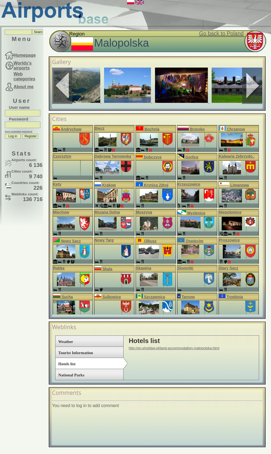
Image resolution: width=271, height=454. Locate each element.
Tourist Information (75, 353)
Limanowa (234, 185)
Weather (65, 341)
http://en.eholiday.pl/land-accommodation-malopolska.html (174, 348)
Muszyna (144, 212)
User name (19, 107)
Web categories (24, 76)
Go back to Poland (221, 33)
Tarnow (186, 297)
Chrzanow (232, 129)
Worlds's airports (23, 65)
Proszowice (229, 240)
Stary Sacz (228, 268)
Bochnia (147, 129)
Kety (57, 184)
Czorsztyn (62, 156)
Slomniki (185, 268)
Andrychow (67, 129)
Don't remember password (18, 131)
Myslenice (191, 213)
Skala (103, 269)
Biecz (100, 128)
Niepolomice (230, 212)
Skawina (143, 268)
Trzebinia (231, 297)
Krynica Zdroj (152, 185)
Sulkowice (108, 297)
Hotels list (67, 364)
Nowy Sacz (67, 241)
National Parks (71, 375)
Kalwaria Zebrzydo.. (236, 156)
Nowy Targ (104, 240)
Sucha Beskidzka (63, 299)
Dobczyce (149, 157)
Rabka (58, 268)
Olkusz (146, 241)
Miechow (61, 212)
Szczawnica (150, 297)
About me (24, 86)
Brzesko (191, 129)
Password (18, 119)
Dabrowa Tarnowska (113, 156)
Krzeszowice (189, 184)
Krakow (105, 185)
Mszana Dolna (107, 212)
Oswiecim (190, 241)
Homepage (25, 55)
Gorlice (188, 157)
